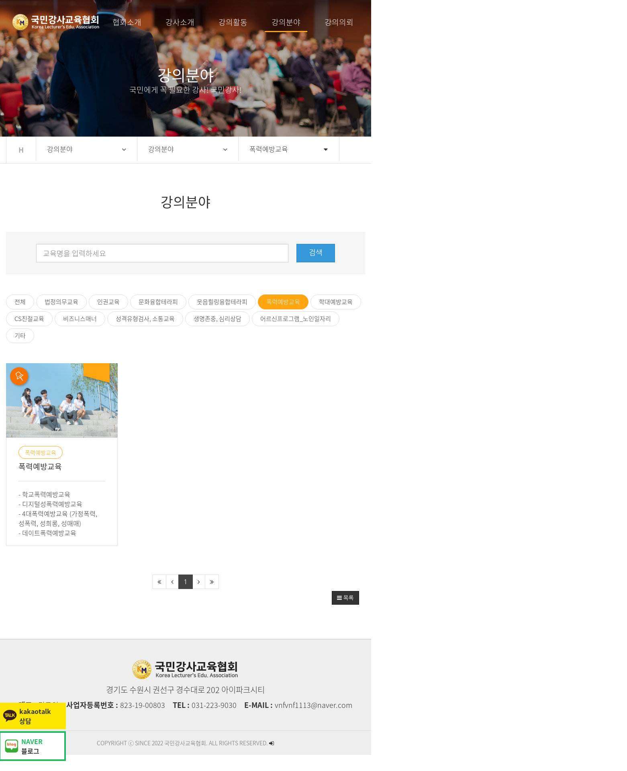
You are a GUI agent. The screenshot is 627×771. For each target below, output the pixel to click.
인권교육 (141, 301)
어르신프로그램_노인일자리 (149, 318)
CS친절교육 (419, 301)
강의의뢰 (421, 22)
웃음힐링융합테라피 (254, 301)
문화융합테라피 (190, 301)
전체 (52, 301)
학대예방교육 (368, 301)
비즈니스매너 (469, 301)
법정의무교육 (94, 301)
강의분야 (368, 22)
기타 (208, 318)
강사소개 (262, 22)
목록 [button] (568, 613)
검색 (539, 252)
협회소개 (209, 22)
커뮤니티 (474, 22)
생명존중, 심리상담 (71, 318)
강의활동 (315, 22)
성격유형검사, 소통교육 (534, 301)
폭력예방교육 (316, 301)
